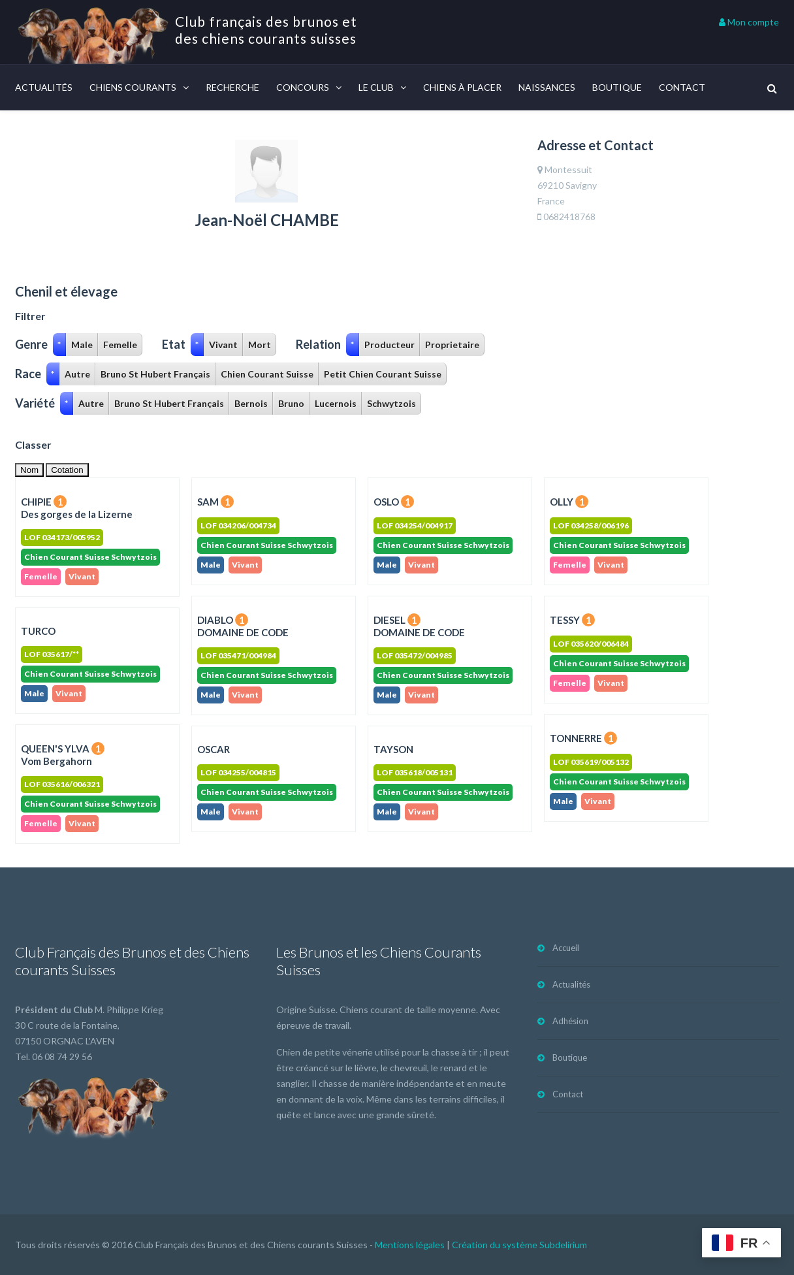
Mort (259, 344)
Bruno (291, 403)
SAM (215, 502)
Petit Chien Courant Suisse (382, 373)
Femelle (120, 344)
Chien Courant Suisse (267, 373)
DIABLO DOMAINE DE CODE (243, 626)
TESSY (572, 620)
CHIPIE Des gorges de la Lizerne (77, 508)
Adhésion (570, 1021)
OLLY (569, 502)
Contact (682, 87)
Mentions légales (410, 1244)
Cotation (67, 470)
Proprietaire (452, 344)
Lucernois (336, 403)
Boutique (617, 87)
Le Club (376, 87)
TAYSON (393, 749)
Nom (29, 470)
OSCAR (213, 749)
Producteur (389, 344)
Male (82, 344)
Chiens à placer (462, 87)
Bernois (251, 403)
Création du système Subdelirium (519, 1244)
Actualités (43, 87)
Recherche (232, 87)
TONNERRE (583, 738)
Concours (302, 87)
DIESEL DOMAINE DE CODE (419, 626)
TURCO (38, 631)
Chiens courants (132, 87)
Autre (77, 373)
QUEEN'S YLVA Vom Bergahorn (62, 755)
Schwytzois (391, 403)
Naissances (546, 87)
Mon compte (749, 21)
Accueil (565, 948)
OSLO (393, 502)
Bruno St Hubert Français (155, 373)
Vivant (223, 344)
